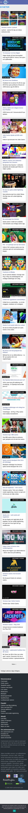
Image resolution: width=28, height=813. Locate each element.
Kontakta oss (4, 733)
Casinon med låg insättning (9, 705)
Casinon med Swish (6, 687)
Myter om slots (5, 726)
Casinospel (4, 681)
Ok (14, 810)
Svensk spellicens (6, 709)
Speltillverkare (5, 698)
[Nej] (26, 808)
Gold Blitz (3, 718)
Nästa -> (14, 664)
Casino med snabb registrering (10, 713)
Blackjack (3, 693)
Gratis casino (4, 683)
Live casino (4, 689)
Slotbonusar (4, 722)
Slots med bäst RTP (6, 707)
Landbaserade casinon (7, 700)
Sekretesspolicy (5, 735)
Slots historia (4, 724)
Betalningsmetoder (6, 696)
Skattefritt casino (5, 685)
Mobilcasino (4, 691)
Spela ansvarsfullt (6, 737)
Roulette (3, 711)
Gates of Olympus (6, 720)
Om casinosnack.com (7, 732)
